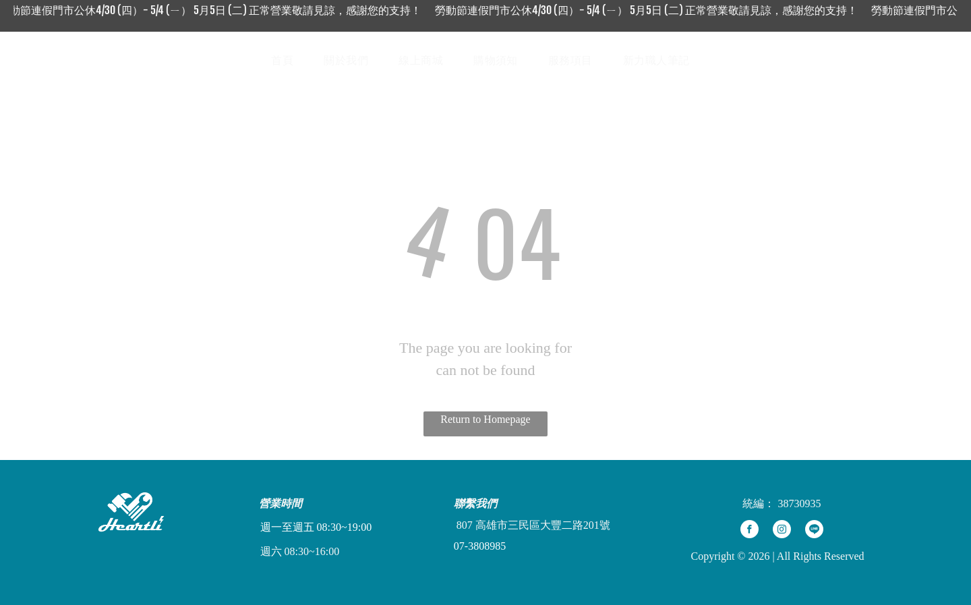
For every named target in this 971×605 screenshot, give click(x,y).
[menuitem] (287, 61)
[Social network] (868, 60)
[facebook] (749, 531)
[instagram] (782, 531)
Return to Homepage (485, 419)
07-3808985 (480, 546)
